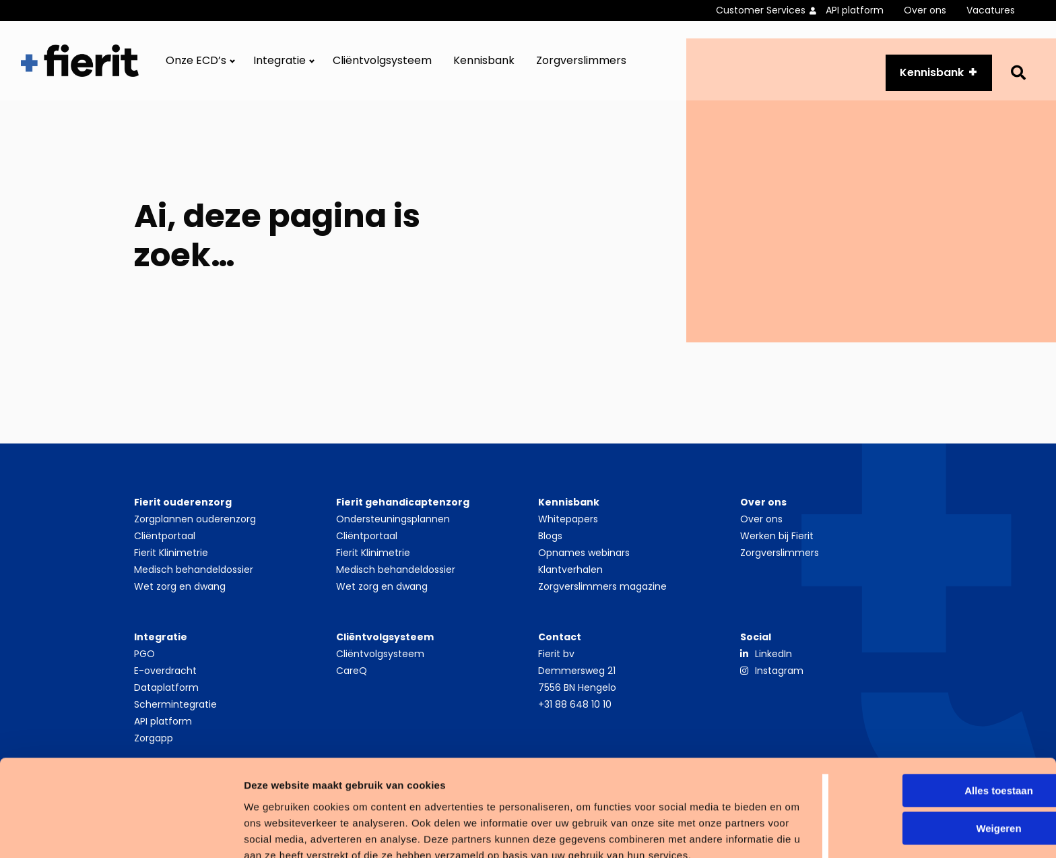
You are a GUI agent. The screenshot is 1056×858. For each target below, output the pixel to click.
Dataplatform (166, 694)
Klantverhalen (570, 576)
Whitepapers (568, 525)
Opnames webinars (584, 559)
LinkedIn (773, 660)
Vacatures (990, 10)
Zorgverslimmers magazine (602, 593)
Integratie (279, 64)
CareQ (351, 677)
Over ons (925, 10)
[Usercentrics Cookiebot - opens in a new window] (87, 832)
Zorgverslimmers (581, 64)
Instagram (779, 677)
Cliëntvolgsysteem (382, 64)
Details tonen (208, 831)
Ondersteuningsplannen (393, 525)
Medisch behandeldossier (193, 576)
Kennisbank (484, 64)
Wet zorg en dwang (180, 593)
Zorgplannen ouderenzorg (195, 525)
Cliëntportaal (164, 542)
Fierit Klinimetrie (171, 559)
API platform (855, 10)
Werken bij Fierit (777, 542)
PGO (144, 660)
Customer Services (760, 10)
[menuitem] (771, 10)
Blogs (550, 542)
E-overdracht (165, 677)
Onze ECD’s (196, 64)
